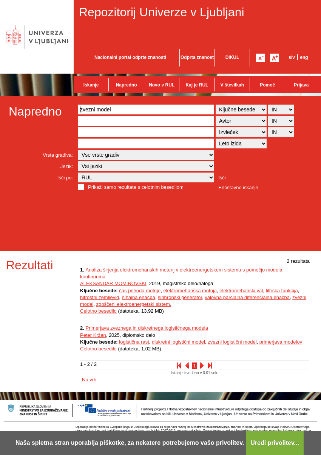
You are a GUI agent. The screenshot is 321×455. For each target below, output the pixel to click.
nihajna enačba (138, 297)
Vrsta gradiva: (58, 155)
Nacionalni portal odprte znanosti (130, 57)
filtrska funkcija (281, 290)
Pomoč (267, 85)
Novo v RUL (161, 85)
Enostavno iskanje (238, 187)
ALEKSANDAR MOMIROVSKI (113, 283)
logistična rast (134, 342)
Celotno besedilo (98, 311)
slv (292, 57)
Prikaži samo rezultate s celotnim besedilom (136, 187)
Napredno (126, 85)
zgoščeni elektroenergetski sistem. (133, 304)
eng (304, 57)
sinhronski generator (180, 297)
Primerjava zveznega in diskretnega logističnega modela (146, 328)
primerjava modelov (280, 342)
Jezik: (66, 166)
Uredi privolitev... (274, 443)
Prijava (301, 85)
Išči (222, 177)
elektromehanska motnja (190, 290)
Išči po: (65, 177)
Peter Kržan (93, 335)
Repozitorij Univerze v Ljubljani (161, 12)
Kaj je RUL (196, 85)
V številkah (232, 85)
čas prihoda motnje (139, 290)
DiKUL (232, 57)
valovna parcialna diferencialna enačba (247, 297)
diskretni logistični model (178, 342)
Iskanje (91, 85)
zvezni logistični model (232, 342)
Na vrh (89, 380)
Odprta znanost (197, 57)
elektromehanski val (241, 290)
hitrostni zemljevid (99, 297)
